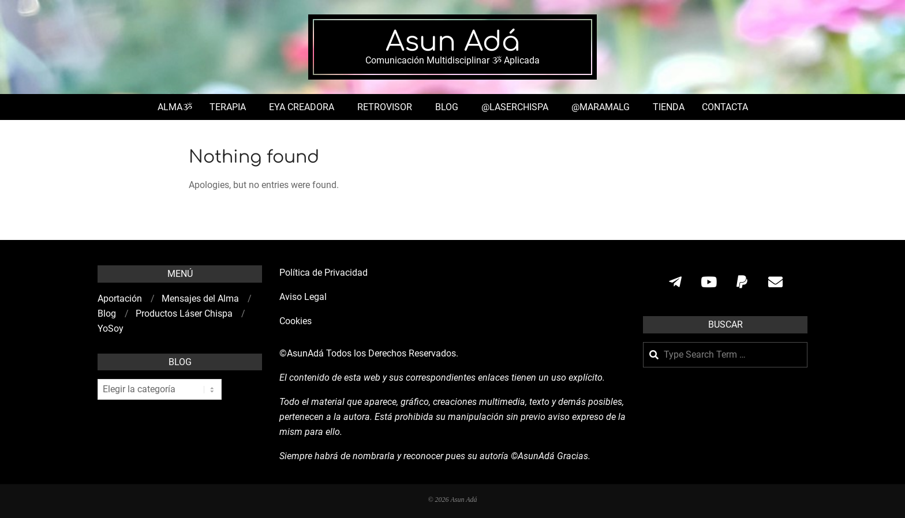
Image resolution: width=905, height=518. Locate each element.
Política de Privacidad (323, 272)
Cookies (296, 321)
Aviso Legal (303, 296)
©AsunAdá (301, 353)
